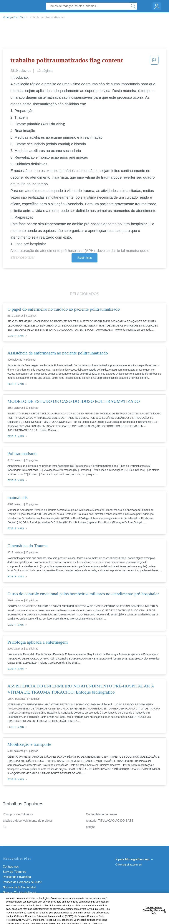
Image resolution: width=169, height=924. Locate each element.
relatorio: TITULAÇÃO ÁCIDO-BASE (109, 820)
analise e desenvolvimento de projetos (27, 820)
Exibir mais (84, 257)
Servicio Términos (14, 871)
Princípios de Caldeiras (18, 814)
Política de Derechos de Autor (22, 882)
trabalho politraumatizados (47, 17)
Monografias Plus (14, 17)
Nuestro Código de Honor (19, 892)
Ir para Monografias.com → (134, 859)
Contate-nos (11, 866)
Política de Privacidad (17, 876)
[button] (154, 61)
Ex (4, 826)
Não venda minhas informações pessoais (29, 897)
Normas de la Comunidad (19, 887)
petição (90, 826)
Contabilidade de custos (101, 814)
